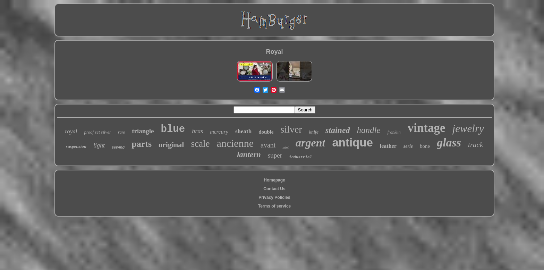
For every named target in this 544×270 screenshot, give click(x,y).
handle (369, 130)
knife (313, 132)
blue (173, 129)
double (265, 132)
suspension (76, 146)
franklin (394, 132)
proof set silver (97, 132)
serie (408, 146)
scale (200, 143)
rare (121, 132)
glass (449, 142)
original (171, 144)
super (275, 155)
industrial (300, 157)
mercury (219, 132)
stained (337, 130)
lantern (249, 154)
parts (141, 144)
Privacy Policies (274, 197)
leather (388, 146)
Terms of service (274, 206)
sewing (118, 147)
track (475, 145)
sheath (243, 131)
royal (71, 131)
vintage (426, 128)
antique (352, 142)
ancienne (235, 143)
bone (425, 146)
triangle (143, 131)
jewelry (468, 129)
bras (197, 131)
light (99, 145)
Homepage (274, 180)
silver (291, 129)
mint (285, 147)
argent (310, 142)
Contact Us (274, 188)
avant (268, 145)
